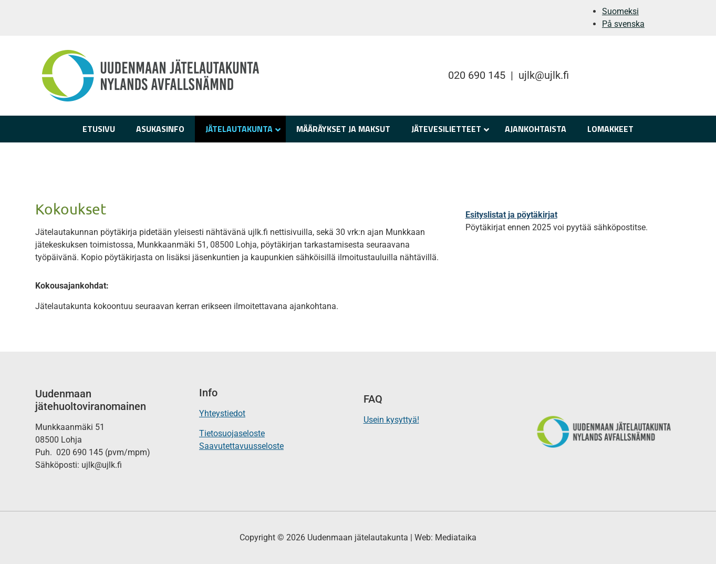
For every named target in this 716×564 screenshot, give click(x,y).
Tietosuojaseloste (232, 433)
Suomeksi (620, 11)
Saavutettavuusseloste (241, 446)
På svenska (623, 24)
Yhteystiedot (222, 413)
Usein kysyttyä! (391, 420)
